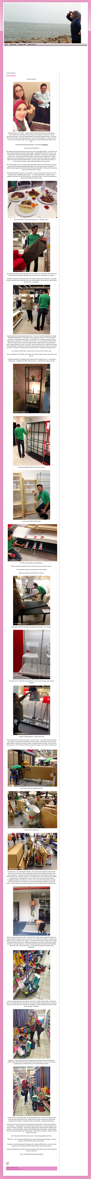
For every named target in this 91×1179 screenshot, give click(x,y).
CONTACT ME (21, 44)
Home (6, 44)
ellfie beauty (12, 1169)
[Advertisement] (32, 59)
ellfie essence (19, 1169)
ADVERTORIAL (32, 44)
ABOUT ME (13, 44)
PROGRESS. (11, 76)
